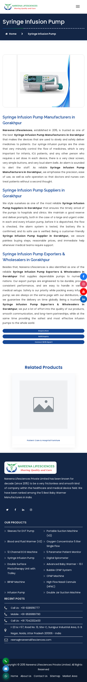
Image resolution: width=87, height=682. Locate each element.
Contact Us (41, 676)
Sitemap (55, 676)
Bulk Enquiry (43, 336)
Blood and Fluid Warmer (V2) (24, 541)
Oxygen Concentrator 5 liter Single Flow (64, 544)
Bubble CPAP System (59, 570)
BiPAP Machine (16, 582)
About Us (26, 676)
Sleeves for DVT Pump (20, 531)
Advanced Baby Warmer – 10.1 (65, 564)
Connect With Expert (43, 342)
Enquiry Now (43, 331)
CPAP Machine (55, 576)
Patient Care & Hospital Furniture (43, 440)
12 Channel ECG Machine (22, 552)
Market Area (70, 676)
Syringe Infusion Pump (20, 558)
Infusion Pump (16, 592)
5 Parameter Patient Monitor (64, 552)
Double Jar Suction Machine (64, 592)
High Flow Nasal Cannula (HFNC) (61, 584)
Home (11, 34)
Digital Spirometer (57, 558)
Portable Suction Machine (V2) (62, 533)
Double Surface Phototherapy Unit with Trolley (21, 568)
